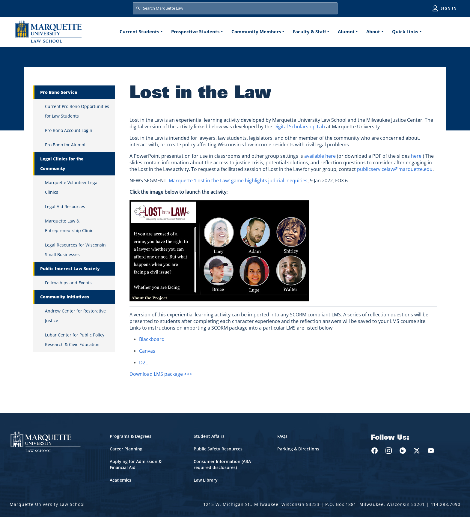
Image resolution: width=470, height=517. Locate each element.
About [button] (373, 31)
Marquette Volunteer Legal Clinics (72, 187)
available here (320, 156)
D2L (143, 362)
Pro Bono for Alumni (65, 145)
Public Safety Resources (218, 449)
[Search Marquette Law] (235, 8)
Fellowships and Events (68, 282)
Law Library (206, 480)
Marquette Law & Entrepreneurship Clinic (69, 225)
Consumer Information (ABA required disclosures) (222, 464)
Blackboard (152, 339)
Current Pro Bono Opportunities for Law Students (77, 111)
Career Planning (126, 449)
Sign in (449, 8)
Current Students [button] (139, 31)
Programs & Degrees (130, 436)
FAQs (282, 436)
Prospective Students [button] (195, 31)
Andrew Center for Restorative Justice (75, 315)
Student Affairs (209, 436)
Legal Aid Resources (65, 206)
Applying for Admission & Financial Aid (136, 464)
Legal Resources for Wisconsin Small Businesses (75, 249)
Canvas (147, 351)
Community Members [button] (256, 31)
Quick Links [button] (405, 31)
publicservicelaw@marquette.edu (395, 169)
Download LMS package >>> (160, 374)
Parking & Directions (298, 449)
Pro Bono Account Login (68, 130)
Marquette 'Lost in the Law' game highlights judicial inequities (238, 180)
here (416, 156)
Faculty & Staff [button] (309, 31)
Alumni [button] (346, 31)
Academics (120, 480)
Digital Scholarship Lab (299, 126)
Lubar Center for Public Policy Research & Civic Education (74, 339)
